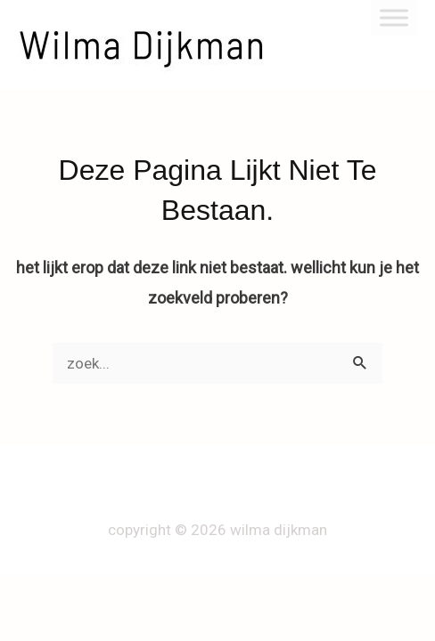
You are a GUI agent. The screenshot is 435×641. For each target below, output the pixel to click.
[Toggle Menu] (394, 17)
